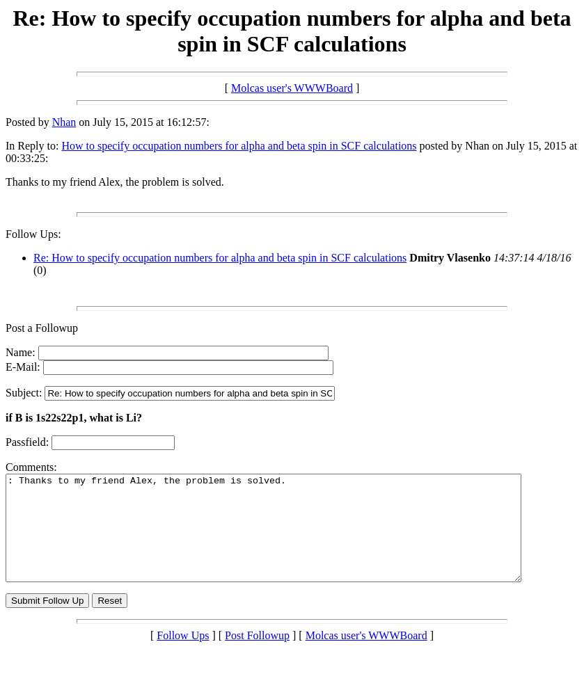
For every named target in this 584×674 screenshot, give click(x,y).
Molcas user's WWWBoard (292, 88)
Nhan (64, 122)
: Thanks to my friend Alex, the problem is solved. (295, 538)
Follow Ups (183, 656)
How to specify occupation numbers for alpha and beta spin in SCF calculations (238, 146)
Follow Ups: (33, 234)
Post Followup (257, 656)
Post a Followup (42, 328)
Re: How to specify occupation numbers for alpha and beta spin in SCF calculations (220, 258)
